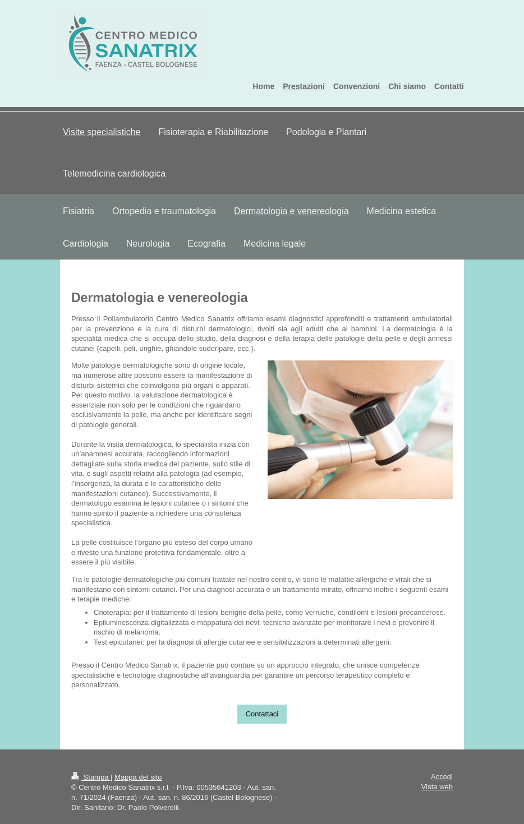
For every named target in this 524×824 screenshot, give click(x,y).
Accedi (442, 776)
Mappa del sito (138, 777)
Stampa (91, 777)
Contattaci (262, 714)
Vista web (437, 787)
